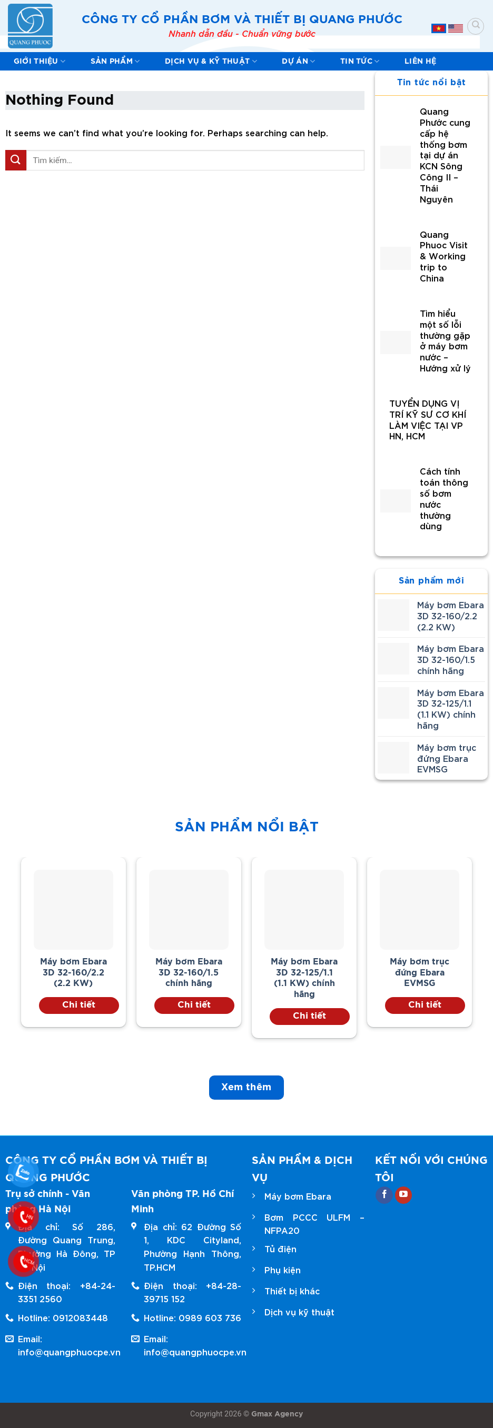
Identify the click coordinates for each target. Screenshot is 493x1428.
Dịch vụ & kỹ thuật (211, 61)
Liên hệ (420, 61)
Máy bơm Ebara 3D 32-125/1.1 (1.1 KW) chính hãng (304, 978)
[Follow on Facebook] (384, 1195)
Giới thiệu (39, 61)
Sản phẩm (115, 61)
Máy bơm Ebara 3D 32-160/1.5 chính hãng (188, 973)
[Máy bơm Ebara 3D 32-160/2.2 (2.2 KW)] (74, 910)
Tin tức (360, 61)
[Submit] (15, 160)
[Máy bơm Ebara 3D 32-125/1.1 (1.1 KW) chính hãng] (304, 910)
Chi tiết (78, 1004)
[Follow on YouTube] (403, 1195)
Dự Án (298, 61)
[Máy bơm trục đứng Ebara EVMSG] (420, 910)
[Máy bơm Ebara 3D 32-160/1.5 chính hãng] (189, 910)
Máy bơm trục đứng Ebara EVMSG (419, 973)
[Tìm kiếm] (475, 26)
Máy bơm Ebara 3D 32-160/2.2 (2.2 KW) (73, 973)
